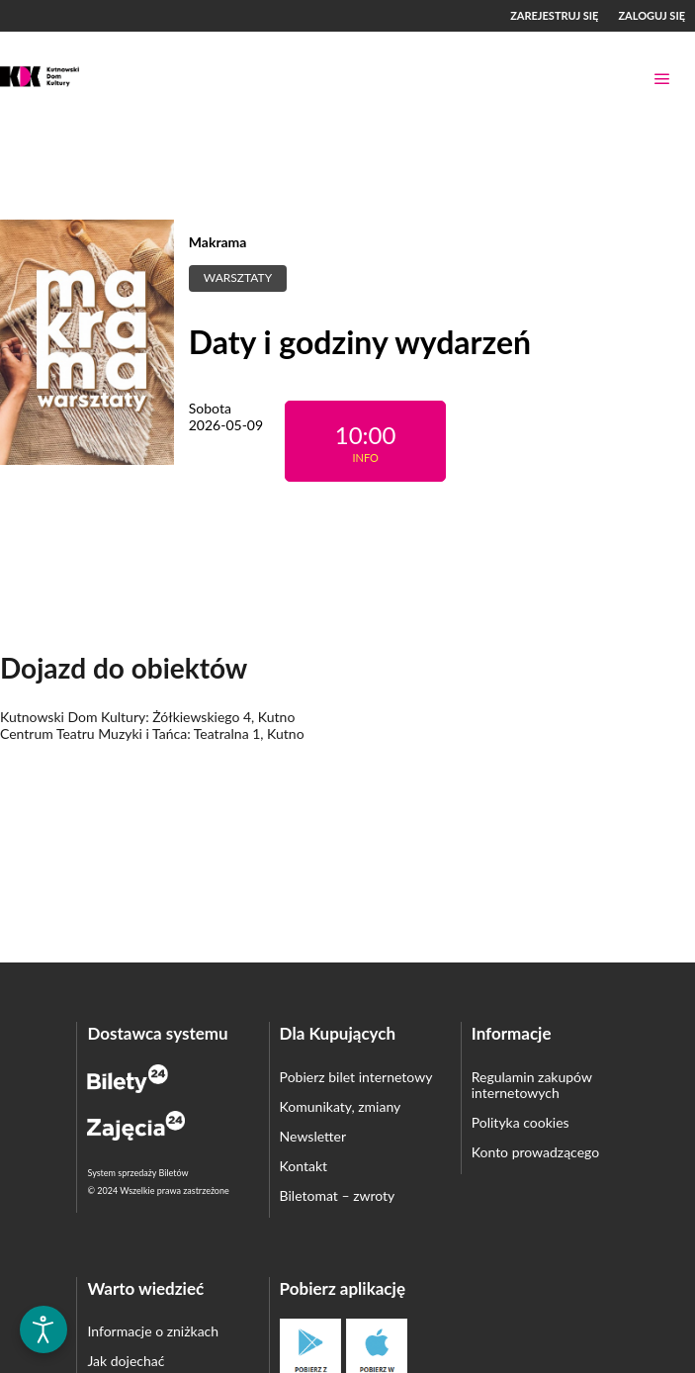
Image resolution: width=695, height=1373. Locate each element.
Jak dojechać (125, 1360)
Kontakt (304, 1165)
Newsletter (313, 1136)
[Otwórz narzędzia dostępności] (43, 1329)
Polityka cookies (520, 1122)
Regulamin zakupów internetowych (532, 1084)
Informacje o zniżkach (152, 1331)
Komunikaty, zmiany (340, 1106)
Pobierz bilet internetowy (356, 1076)
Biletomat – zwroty (337, 1195)
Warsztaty (238, 277)
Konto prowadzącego (535, 1152)
